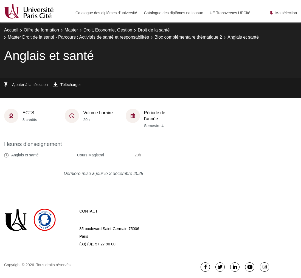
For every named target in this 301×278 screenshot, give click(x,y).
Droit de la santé (154, 30)
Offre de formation (41, 30)
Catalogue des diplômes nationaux (173, 13)
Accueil (11, 30)
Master (71, 30)
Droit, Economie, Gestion (107, 30)
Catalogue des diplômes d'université (106, 13)
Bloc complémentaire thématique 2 (188, 37)
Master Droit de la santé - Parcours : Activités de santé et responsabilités (78, 37)
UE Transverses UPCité (230, 13)
